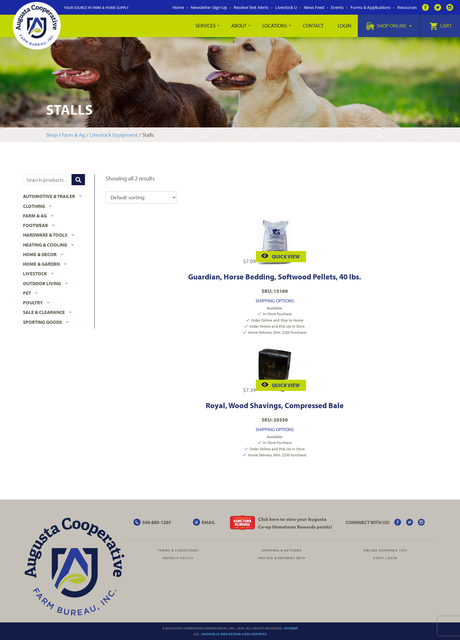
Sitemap (291, 628)
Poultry (33, 303)
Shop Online (388, 25)
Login (344, 25)
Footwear (35, 225)
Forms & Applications (370, 7)
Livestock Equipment (114, 134)
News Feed (314, 7)
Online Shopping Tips (385, 550)
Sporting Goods (42, 322)
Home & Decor (40, 254)
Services (205, 25)
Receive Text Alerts (251, 7)
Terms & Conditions (178, 550)
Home (178, 7)
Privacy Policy (178, 558)
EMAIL (208, 522)
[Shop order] (141, 197)
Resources (407, 7)
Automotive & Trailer (49, 196)
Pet (27, 293)
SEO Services (255, 634)
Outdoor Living (42, 283)
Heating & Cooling (45, 245)
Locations (274, 25)
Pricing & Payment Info (281, 558)
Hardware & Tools (45, 235)
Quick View (280, 255)
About (239, 25)
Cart (440, 25)
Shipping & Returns (282, 550)
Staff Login (385, 558)
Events (337, 7)
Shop (51, 134)
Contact (313, 25)
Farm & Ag (73, 134)
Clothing (34, 206)
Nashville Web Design (221, 634)
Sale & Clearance (44, 312)
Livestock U (286, 7)
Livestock (35, 273)
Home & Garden (41, 264)
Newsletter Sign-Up (209, 7)
